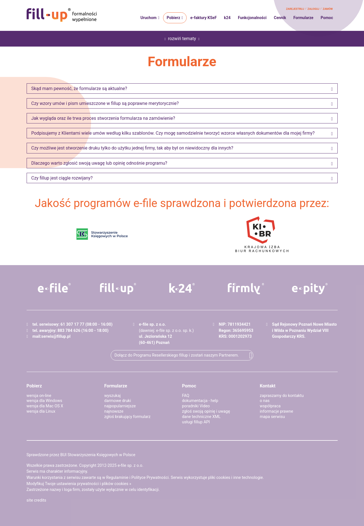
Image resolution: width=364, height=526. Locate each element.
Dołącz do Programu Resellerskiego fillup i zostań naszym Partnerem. (176, 355)
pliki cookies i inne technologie (235, 477)
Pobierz (173, 17)
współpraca (270, 406)
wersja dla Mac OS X (45, 406)
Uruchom (148, 17)
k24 (227, 17)
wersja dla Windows (44, 400)
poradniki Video (196, 406)
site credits (37, 500)
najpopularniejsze (120, 406)
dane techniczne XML (201, 416)
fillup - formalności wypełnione (62, 15)
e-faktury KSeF (203, 17)
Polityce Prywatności (150, 477)
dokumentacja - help (200, 400)
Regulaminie (117, 477)
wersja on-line (39, 395)
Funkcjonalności (252, 17)
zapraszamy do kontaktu (282, 395)
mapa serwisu (272, 416)
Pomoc (327, 17)
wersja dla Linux (41, 411)
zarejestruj (295, 8)
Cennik (280, 17)
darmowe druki (117, 400)
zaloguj (313, 8)
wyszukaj (112, 395)
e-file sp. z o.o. (130, 465)
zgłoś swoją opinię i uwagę (206, 411)
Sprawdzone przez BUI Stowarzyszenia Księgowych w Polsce (81, 455)
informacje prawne (276, 411)
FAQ (185, 395)
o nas (265, 400)
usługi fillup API (196, 422)
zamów (328, 8)
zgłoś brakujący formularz (127, 416)
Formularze (303, 17)
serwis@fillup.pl (56, 336)
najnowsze (113, 411)
